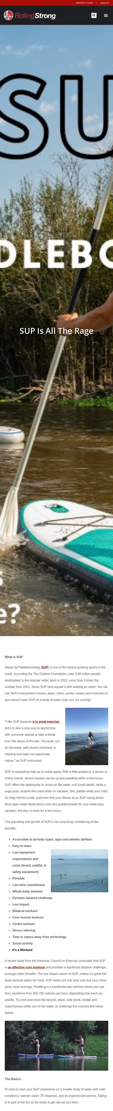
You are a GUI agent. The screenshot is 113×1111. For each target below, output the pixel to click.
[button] (94, 15)
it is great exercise (46, 721)
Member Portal (84, 2)
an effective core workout (26, 967)
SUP (45, 667)
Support (104, 2)
